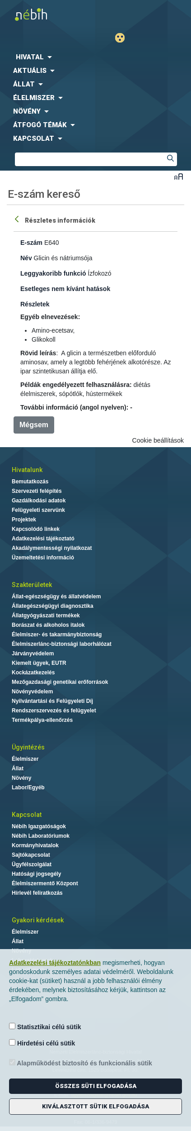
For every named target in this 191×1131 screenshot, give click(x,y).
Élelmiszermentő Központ (45, 883)
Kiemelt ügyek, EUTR (39, 663)
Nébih (48, 14)
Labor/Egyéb (28, 787)
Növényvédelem (32, 691)
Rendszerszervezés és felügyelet (54, 710)
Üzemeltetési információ (43, 557)
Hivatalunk (27, 469)
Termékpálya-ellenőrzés (42, 720)
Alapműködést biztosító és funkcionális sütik (80, 1063)
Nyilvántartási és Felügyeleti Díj (52, 701)
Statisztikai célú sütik (45, 1027)
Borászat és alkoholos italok (48, 625)
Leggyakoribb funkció (53, 273)
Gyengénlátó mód (123, 38)
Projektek (24, 519)
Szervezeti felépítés (37, 491)
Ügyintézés (28, 747)
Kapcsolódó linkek (36, 529)
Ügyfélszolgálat (31, 864)
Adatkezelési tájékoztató (43, 538)
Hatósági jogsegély (36, 874)
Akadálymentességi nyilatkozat (52, 548)
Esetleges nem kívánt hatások (65, 288)
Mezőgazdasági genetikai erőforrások (60, 682)
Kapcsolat (27, 814)
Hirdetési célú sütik (42, 1043)
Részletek (35, 304)
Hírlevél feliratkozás (37, 893)
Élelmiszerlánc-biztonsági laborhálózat (62, 644)
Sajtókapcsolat (31, 855)
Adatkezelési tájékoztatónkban (55, 962)
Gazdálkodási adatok (38, 500)
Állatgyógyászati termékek (46, 615)
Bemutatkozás (30, 481)
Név (26, 258)
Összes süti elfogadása (95, 1086)
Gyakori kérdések (38, 920)
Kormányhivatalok (35, 845)
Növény (21, 778)
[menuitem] (95, 57)
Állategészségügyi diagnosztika (52, 606)
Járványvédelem (33, 653)
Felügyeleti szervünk (38, 510)
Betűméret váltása (178, 176)
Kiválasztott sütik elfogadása (95, 1106)
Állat (17, 768)
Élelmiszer (25, 759)
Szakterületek (32, 584)
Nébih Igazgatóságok (39, 826)
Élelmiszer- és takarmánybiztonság (57, 634)
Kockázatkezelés (33, 672)
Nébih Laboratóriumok (41, 836)
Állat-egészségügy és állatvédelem (56, 596)
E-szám (31, 242)
